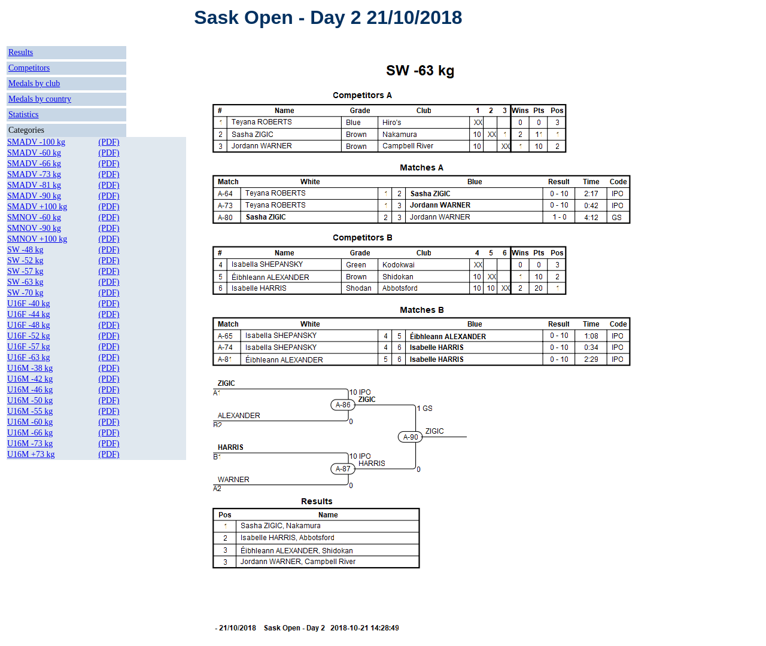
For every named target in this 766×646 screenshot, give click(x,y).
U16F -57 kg (28, 346)
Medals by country (39, 99)
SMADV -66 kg (34, 163)
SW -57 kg (25, 271)
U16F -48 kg (28, 325)
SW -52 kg (25, 260)
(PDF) (109, 142)
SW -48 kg (25, 249)
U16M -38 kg (30, 368)
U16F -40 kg (28, 303)
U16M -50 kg (30, 400)
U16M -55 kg (30, 411)
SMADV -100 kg (36, 142)
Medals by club (34, 83)
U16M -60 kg (30, 422)
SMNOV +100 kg (37, 238)
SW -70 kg (25, 292)
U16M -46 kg (30, 389)
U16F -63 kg (28, 357)
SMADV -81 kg (34, 185)
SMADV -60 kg (34, 152)
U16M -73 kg (30, 443)
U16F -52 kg (28, 335)
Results (20, 52)
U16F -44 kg (28, 314)
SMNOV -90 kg (34, 228)
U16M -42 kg (30, 378)
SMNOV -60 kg (34, 217)
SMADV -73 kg (34, 174)
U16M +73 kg (30, 454)
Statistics (23, 114)
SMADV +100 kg (37, 206)
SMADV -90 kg (34, 195)
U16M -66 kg (30, 432)
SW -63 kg (25, 282)
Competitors (29, 67)
